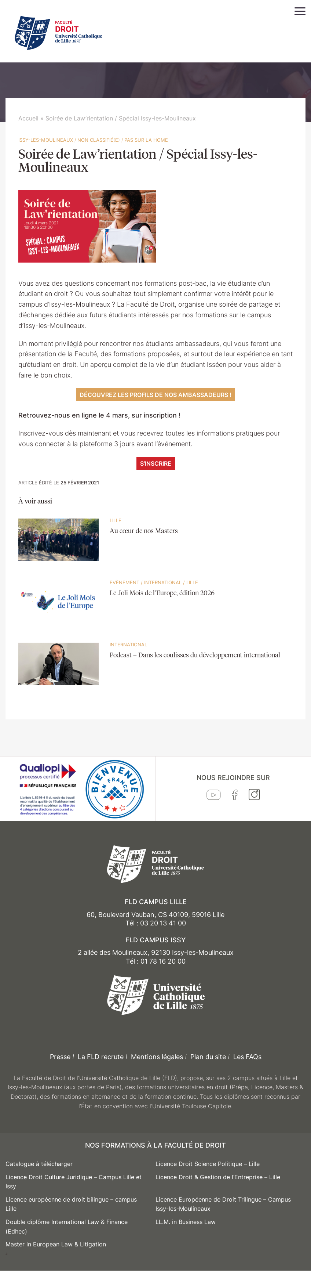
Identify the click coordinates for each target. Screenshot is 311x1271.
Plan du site (208, 1057)
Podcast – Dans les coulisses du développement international (195, 655)
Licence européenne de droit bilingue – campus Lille (71, 1204)
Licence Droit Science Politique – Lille (208, 1163)
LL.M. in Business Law (186, 1221)
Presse (60, 1057)
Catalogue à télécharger (39, 1163)
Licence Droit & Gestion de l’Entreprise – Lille (218, 1177)
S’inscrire (155, 463)
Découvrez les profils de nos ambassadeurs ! (155, 394)
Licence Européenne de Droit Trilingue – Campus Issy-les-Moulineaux (223, 1204)
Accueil (28, 118)
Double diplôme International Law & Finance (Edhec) (67, 1226)
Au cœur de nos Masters (144, 531)
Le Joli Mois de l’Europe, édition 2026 (162, 593)
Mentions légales (157, 1057)
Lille (115, 520)
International (163, 582)
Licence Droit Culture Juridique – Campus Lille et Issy (74, 1181)
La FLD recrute (101, 1057)
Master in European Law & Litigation (56, 1244)
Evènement (124, 582)
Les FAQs (247, 1057)
